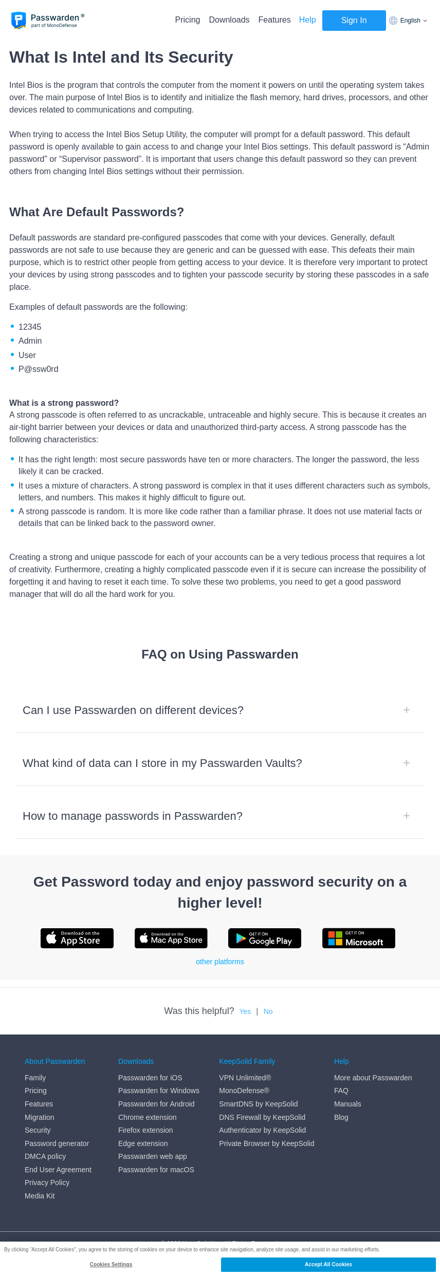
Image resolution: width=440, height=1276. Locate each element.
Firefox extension (145, 1130)
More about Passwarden (373, 1078)
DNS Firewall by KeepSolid (262, 1117)
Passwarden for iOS (150, 1078)
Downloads (229, 19)
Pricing (187, 19)
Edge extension (143, 1143)
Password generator (57, 1143)
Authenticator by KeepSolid (262, 1130)
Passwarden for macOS (156, 1170)
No (268, 1011)
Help (307, 19)
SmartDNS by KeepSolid (258, 1104)
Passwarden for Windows (158, 1090)
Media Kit (39, 1196)
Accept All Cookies (328, 1264)
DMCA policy (45, 1156)
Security (38, 1130)
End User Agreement (58, 1170)
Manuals (347, 1104)
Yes (245, 1011)
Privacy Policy (47, 1182)
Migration (39, 1117)
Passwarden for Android (156, 1104)
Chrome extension (147, 1117)
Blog (341, 1117)
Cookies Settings (111, 1264)
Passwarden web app (152, 1156)
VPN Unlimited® (245, 1078)
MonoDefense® (244, 1090)
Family (35, 1078)
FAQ (341, 1090)
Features (275, 19)
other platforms (220, 962)
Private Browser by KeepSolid (266, 1143)
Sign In (354, 20)
